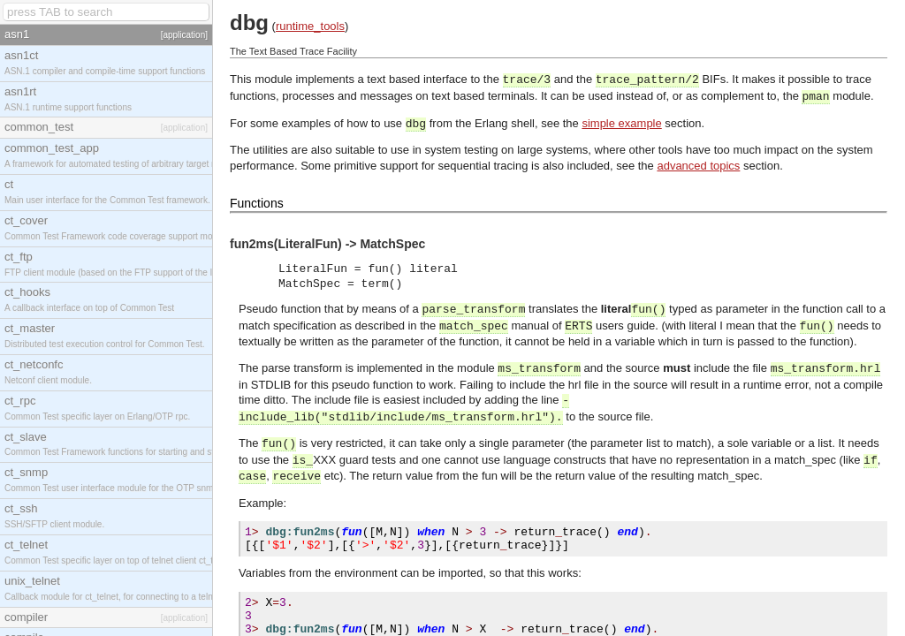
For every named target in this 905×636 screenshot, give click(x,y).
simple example (621, 123)
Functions (257, 203)
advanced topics (698, 165)
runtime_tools (310, 26)
